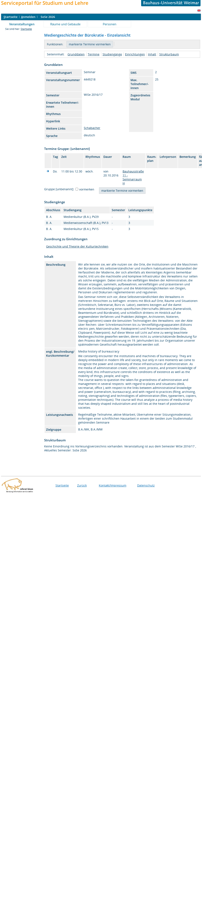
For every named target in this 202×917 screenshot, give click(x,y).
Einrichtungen (135, 54)
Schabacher (92, 128)
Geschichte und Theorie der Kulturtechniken (77, 246)
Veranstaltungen (22, 24)
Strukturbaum (169, 54)
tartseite (11, 17)
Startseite (26, 29)
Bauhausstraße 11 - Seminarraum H (133, 177)
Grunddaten (76, 54)
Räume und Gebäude (65, 24)
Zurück (82, 485)
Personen (109, 24)
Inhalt (152, 54)
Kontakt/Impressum (112, 485)
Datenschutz (146, 485)
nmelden (28, 17)
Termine (93, 54)
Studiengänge (112, 54)
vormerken (86, 189)
